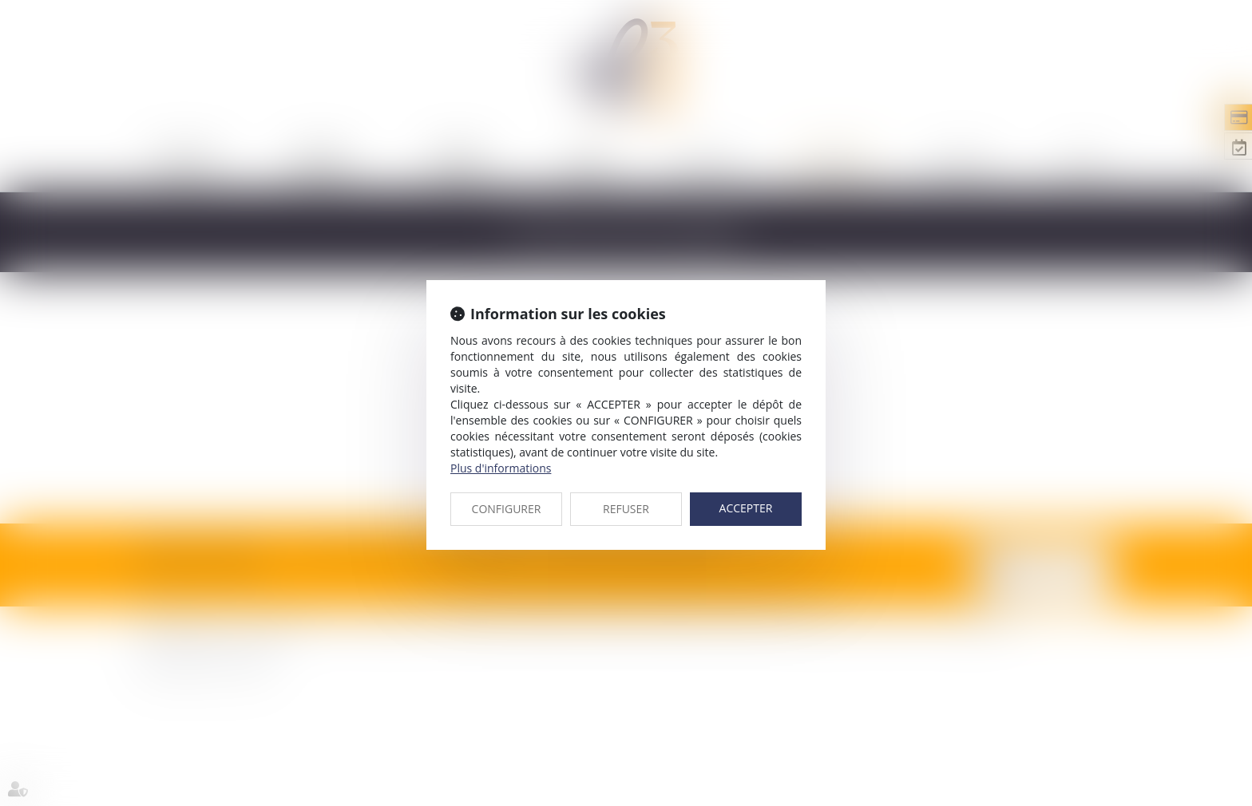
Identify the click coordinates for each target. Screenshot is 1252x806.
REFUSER (626, 508)
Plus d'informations (500, 468)
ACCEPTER (746, 508)
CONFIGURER (506, 508)
